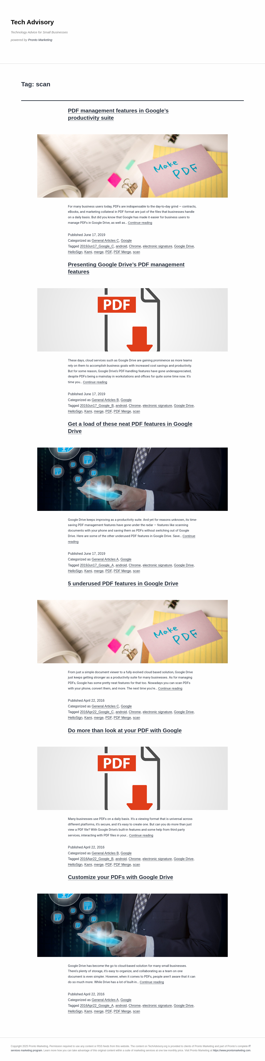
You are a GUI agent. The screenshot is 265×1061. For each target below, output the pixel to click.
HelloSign (75, 252)
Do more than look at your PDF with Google (125, 730)
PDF (108, 252)
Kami (88, 252)
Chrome (135, 246)
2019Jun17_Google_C (97, 246)
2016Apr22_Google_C (97, 712)
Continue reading (140, 222)
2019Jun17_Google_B (97, 405)
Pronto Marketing (40, 40)
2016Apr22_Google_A (96, 1005)
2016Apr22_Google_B (96, 859)
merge (99, 252)
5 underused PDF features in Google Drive (123, 583)
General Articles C (105, 240)
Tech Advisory (32, 22)
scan (136, 252)
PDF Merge (122, 252)
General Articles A (105, 559)
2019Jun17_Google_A (97, 565)
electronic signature (157, 246)
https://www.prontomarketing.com (231, 1050)
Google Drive (184, 246)
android (121, 246)
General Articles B (105, 400)
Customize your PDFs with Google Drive (120, 877)
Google (126, 240)
